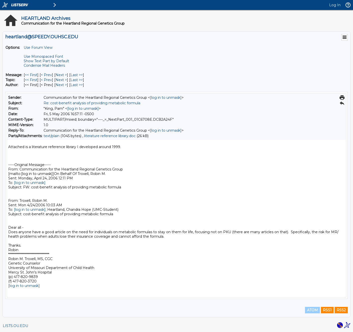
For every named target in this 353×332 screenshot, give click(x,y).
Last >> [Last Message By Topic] (76, 80)
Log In (335, 5)
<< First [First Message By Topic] (31, 80)
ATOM (312, 310)
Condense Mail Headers (44, 65)
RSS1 (327, 310)
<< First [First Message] (31, 75)
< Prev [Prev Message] (46, 75)
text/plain (51, 136)
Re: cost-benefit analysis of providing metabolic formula (92, 103)
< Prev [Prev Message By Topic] (46, 80)
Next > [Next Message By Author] (61, 85)
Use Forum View (38, 47)
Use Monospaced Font (43, 56)
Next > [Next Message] (61, 75)
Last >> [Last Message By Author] (76, 85)
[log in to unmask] (166, 97)
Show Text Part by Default (46, 61)
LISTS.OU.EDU (15, 326)
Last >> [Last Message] (76, 75)
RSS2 (341, 310)
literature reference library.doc (110, 136)
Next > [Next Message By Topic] (61, 80)
